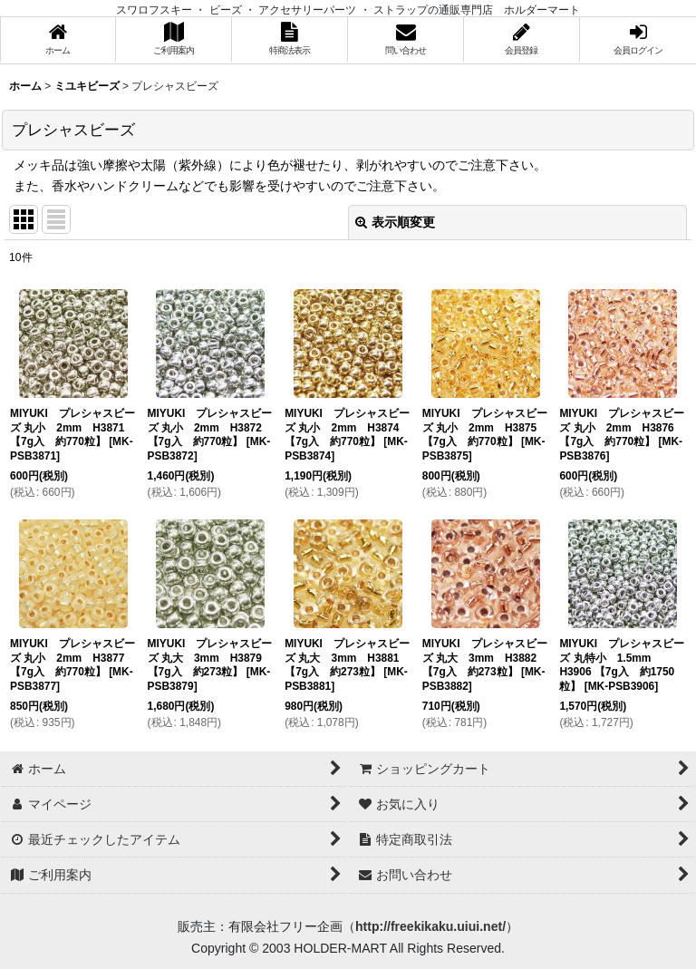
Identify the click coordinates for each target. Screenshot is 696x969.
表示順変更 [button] (395, 222)
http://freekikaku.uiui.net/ (430, 926)
